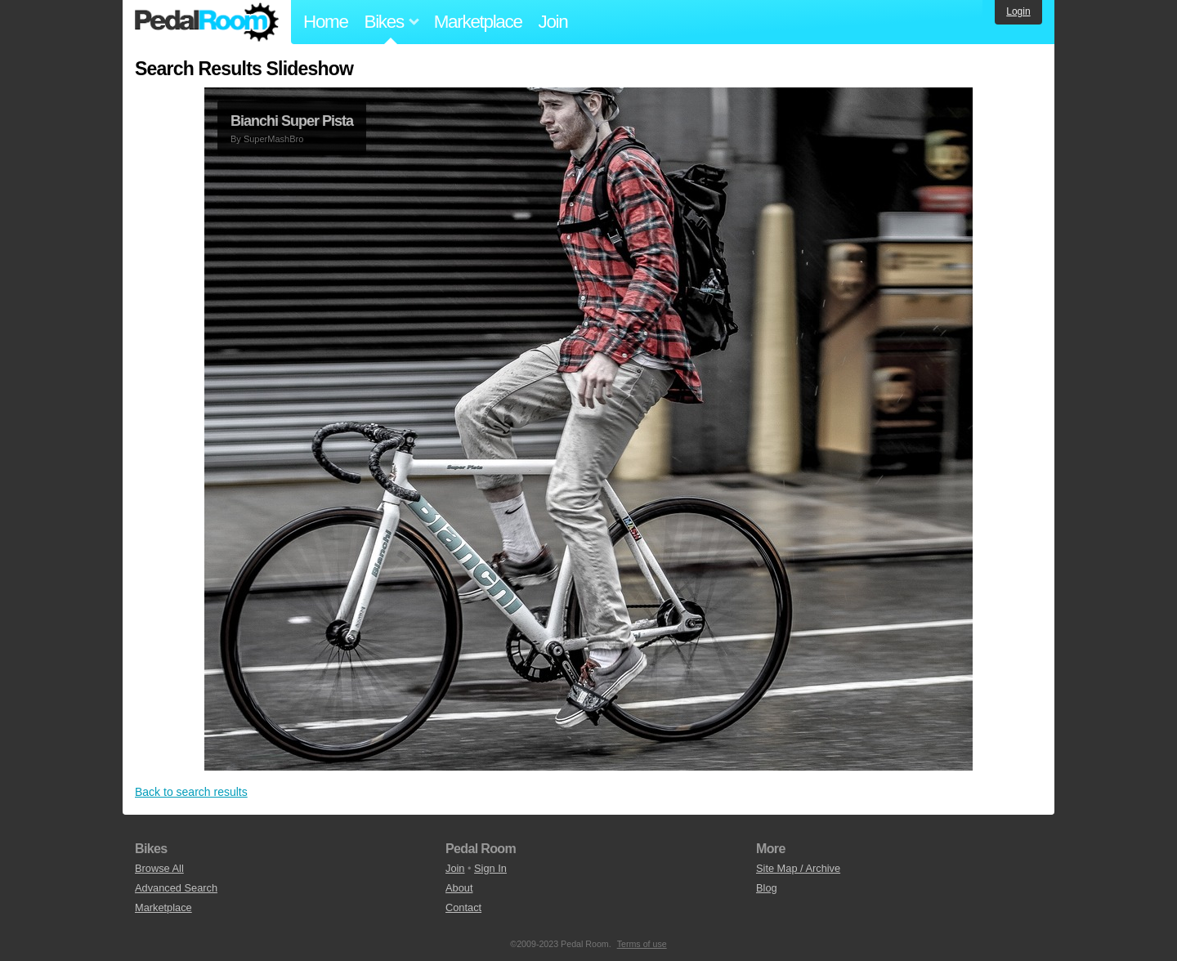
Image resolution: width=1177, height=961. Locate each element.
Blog (766, 888)
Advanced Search (176, 888)
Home (325, 21)
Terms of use (642, 944)
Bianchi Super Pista (291, 121)
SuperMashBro (273, 139)
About (458, 888)
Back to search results (191, 791)
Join (553, 21)
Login (1018, 11)
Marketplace (478, 21)
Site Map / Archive (798, 868)
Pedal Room (207, 22)
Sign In (490, 868)
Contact (463, 907)
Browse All (159, 868)
